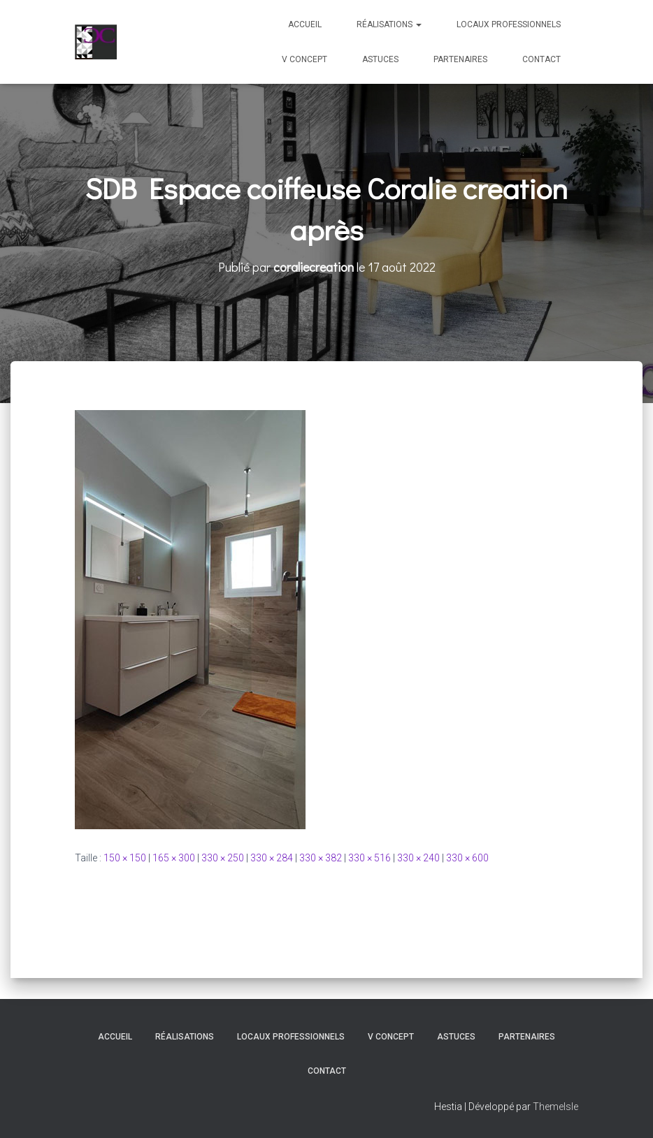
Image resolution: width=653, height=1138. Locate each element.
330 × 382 (320, 857)
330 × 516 (369, 857)
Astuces (380, 59)
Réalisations (389, 24)
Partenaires (460, 59)
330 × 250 (222, 857)
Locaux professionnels (509, 24)
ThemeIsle (555, 1106)
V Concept (304, 59)
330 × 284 (271, 857)
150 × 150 (124, 857)
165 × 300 (173, 857)
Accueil (305, 24)
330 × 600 (467, 857)
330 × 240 (418, 857)
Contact (541, 59)
